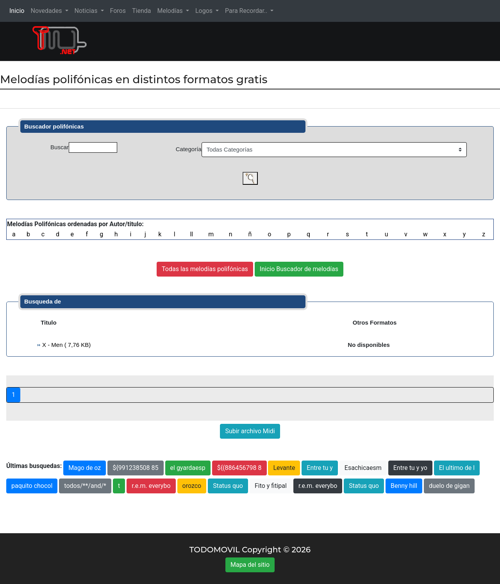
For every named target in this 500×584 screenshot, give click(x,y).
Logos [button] (204, 10)
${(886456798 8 (239, 467)
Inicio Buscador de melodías (299, 269)
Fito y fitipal (271, 485)
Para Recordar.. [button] (247, 10)
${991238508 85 (135, 467)
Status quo (228, 485)
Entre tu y (319, 467)
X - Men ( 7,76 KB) (66, 344)
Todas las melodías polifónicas (205, 269)
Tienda (141, 10)
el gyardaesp (187, 467)
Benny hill (404, 485)
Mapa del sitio (250, 564)
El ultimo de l (457, 467)
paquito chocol (31, 485)
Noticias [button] (87, 10)
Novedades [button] (46, 10)
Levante (284, 467)
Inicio (18, 10)
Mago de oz (84, 467)
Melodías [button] (170, 10)
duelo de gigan (449, 485)
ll (191, 234)
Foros (118, 10)
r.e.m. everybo (151, 485)
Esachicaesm (363, 467)
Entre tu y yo (410, 467)
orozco (192, 485)
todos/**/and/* (85, 485)
